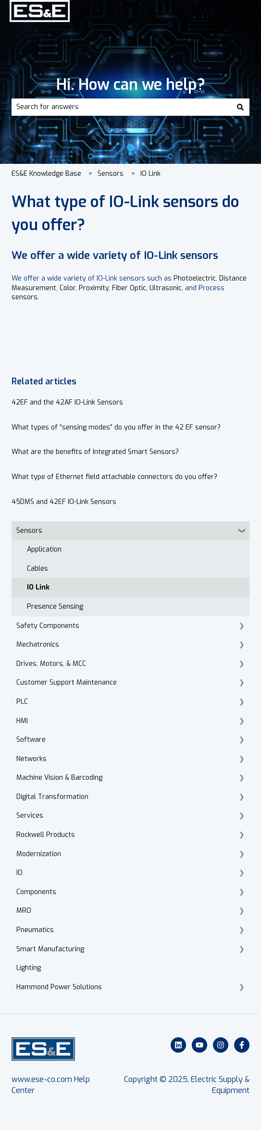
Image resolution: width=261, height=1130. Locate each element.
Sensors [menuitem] (29, 530)
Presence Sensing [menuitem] (55, 606)
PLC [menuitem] (22, 701)
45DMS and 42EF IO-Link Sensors (64, 501)
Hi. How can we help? (130, 84)
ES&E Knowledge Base (46, 173)
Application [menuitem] (44, 549)
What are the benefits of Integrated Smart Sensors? (95, 451)
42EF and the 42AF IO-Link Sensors (67, 402)
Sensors (111, 173)
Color (67, 288)
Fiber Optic (129, 288)
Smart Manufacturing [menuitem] (50, 949)
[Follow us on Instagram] (220, 1045)
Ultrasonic (165, 288)
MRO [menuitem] (23, 910)
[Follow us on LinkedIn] (178, 1045)
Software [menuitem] (31, 739)
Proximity (94, 288)
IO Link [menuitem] (38, 587)
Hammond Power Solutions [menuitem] (59, 987)
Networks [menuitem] (31, 758)
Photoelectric (195, 278)
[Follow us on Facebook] (241, 1045)
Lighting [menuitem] (28, 967)
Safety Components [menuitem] (47, 625)
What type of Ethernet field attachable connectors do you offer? (114, 476)
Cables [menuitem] (37, 568)
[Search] (240, 107)
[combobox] (121, 107)
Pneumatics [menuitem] (35, 929)
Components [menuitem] (36, 892)
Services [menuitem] (29, 815)
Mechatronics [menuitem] (37, 644)
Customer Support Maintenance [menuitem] (66, 682)
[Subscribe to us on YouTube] (199, 1045)
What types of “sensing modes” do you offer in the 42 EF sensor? (116, 427)
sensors (24, 297)
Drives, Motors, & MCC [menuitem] (51, 663)
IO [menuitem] (19, 872)
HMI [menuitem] (22, 720)
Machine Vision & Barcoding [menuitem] (59, 777)
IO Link (150, 173)
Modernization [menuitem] (38, 854)
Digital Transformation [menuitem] (52, 796)
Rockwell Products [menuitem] (45, 834)
